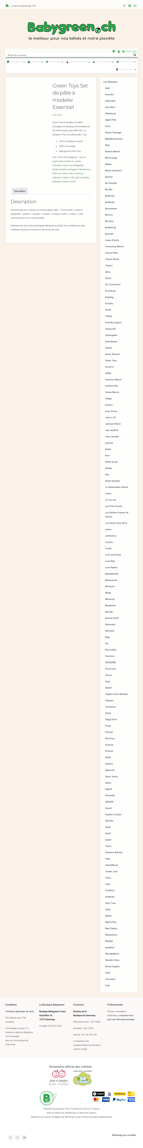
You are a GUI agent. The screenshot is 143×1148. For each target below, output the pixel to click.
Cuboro (109, 265)
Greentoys (78, 173)
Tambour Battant (114, 852)
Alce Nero (110, 107)
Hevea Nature (112, 392)
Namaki (109, 612)
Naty (107, 637)
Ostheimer (110, 707)
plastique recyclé (60, 181)
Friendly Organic (113, 322)
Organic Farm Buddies (116, 694)
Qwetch (109, 764)
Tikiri (107, 884)
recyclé (72, 181)
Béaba (108, 164)
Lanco (108, 493)
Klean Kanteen (112, 481)
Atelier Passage (113, 132)
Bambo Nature (112, 151)
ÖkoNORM (110, 662)
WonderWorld (112, 954)
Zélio (107, 973)
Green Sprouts (112, 354)
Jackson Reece (113, 424)
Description (19, 191)
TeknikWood (111, 865)
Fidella (108, 316)
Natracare (110, 624)
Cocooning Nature (114, 246)
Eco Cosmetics (113, 284)
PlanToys (110, 738)
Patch (108, 713)
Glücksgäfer (111, 335)
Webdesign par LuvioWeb (124, 1135)
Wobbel (109, 941)
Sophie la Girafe (113, 814)
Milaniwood (111, 580)
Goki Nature (111, 341)
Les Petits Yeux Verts (116, 523)
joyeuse (109, 443)
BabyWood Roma (114, 139)
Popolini (109, 745)
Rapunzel (110, 770)
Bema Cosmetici (113, 170)
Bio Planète (111, 183)
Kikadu (108, 468)
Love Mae (110, 561)
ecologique (72, 169)
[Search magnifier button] (135, 55)
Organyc (109, 700)
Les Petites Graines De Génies (116, 514)
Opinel (108, 688)
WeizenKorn (111, 935)
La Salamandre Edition (116, 487)
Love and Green (113, 555)
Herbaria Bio (111, 386)
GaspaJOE (110, 329)
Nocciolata (110, 650)
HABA (108, 373)
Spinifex (109, 821)
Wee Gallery (111, 928)
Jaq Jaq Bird (111, 430)
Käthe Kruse (111, 462)
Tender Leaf (111, 871)
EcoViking (110, 291)
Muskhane (110, 605)
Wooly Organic (112, 966)
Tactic (108, 846)
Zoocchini (110, 979)
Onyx (107, 681)
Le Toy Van (111, 500)
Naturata (109, 631)
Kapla (108, 449)
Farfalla (109, 303)
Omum (108, 675)
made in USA (68, 177)
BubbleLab (110, 227)
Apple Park (110, 120)
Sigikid (108, 789)
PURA (108, 757)
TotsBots (109, 890)
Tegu (107, 859)
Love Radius (111, 567)
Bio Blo (109, 189)
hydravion (56, 177)
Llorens (109, 542)
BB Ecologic (111, 158)
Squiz (108, 827)
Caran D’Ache (112, 240)
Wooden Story (112, 960)
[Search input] (69, 55)
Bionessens (111, 208)
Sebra (108, 783)
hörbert (109, 405)
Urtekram (110, 897)
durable (62, 169)
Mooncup (110, 599)
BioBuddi (109, 202)
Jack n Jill (110, 417)
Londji (108, 548)
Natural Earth (112, 618)
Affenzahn (110, 101)
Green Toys (68, 165)
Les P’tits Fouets (113, 506)
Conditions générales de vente (19, 1011)
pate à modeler (82, 177)
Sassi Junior (111, 776)
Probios (109, 751)
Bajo (107, 145)
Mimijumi (110, 586)
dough (55, 169)
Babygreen (71, 31)
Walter (108, 916)
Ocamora (110, 656)
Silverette (110, 795)
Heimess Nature (113, 379)
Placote (109, 732)
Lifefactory (110, 536)
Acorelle (109, 94)
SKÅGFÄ (109, 802)
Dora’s (108, 278)
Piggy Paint (111, 719)
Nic (107, 643)
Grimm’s (109, 367)
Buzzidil (109, 234)
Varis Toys (110, 903)
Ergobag (109, 297)
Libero (108, 529)
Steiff (108, 833)
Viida (107, 909)
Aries (108, 126)
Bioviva (109, 215)
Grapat (108, 348)
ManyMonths (112, 574)
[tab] (20, 191)
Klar (107, 474)
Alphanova (110, 113)
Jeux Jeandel (112, 436)
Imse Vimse (111, 411)
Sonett (108, 808)
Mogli (108, 593)
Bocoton (109, 221)
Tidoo (108, 878)
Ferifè (108, 310)
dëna (107, 272)
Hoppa (108, 398)
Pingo (108, 726)
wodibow (109, 947)
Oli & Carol (110, 669)
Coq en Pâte (111, 253)
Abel (107, 88)
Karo (107, 455)
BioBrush (110, 196)
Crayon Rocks (112, 259)
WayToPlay (111, 922)
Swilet (108, 840)
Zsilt (107, 985)
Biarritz (109, 177)
